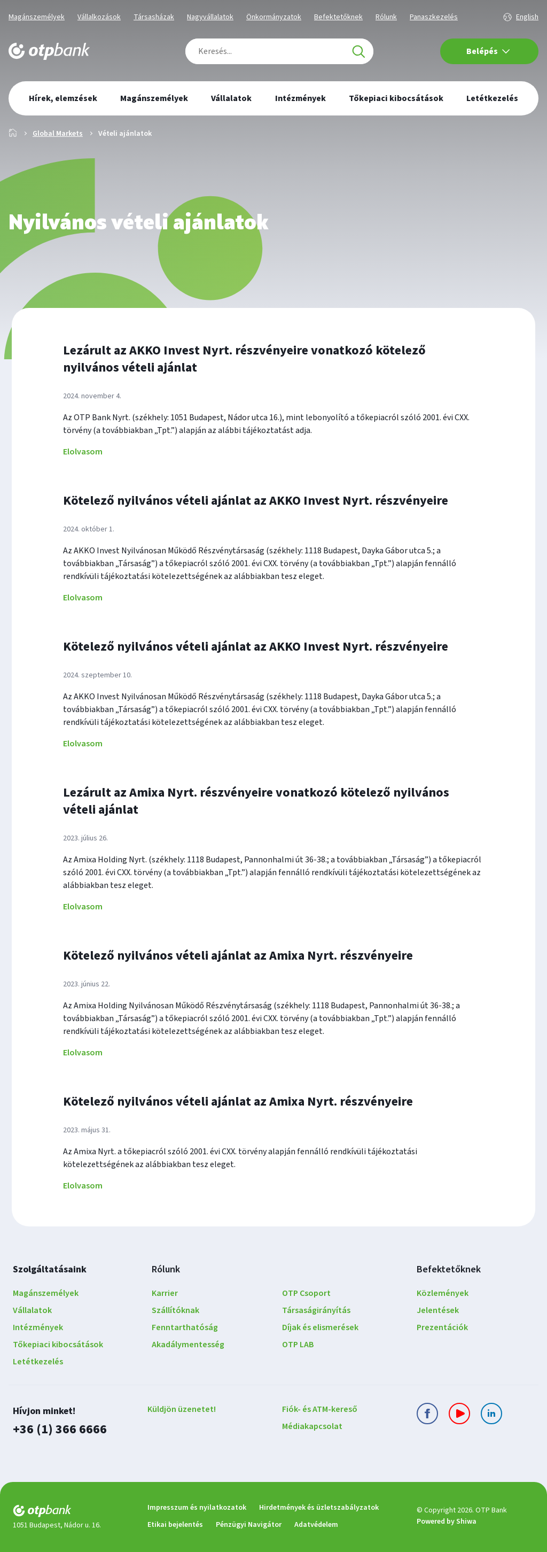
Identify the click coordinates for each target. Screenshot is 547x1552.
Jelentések (438, 1310)
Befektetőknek (338, 17)
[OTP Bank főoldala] (49, 51)
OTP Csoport (306, 1293)
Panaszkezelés (434, 17)
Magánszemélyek (37, 17)
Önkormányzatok (273, 17)
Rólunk (386, 17)
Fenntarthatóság (185, 1327)
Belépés (488, 51)
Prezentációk (442, 1327)
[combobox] (279, 51)
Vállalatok (32, 1310)
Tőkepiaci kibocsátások (58, 1344)
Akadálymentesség (188, 1344)
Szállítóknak (175, 1310)
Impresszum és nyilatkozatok (196, 1507)
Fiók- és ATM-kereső (319, 1409)
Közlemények (442, 1293)
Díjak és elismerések (320, 1327)
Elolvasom (83, 452)
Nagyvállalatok (210, 17)
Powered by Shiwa (446, 1521)
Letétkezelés (38, 1362)
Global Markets (58, 133)
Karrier (165, 1293)
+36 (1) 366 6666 (60, 1429)
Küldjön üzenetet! (181, 1409)
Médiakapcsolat (312, 1426)
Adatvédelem (316, 1524)
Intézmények (38, 1327)
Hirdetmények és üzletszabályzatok (319, 1507)
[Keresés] (358, 51)
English (527, 17)
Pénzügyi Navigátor (249, 1524)
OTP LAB (298, 1344)
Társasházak (154, 17)
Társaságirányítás (316, 1310)
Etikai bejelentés (175, 1524)
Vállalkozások (99, 17)
